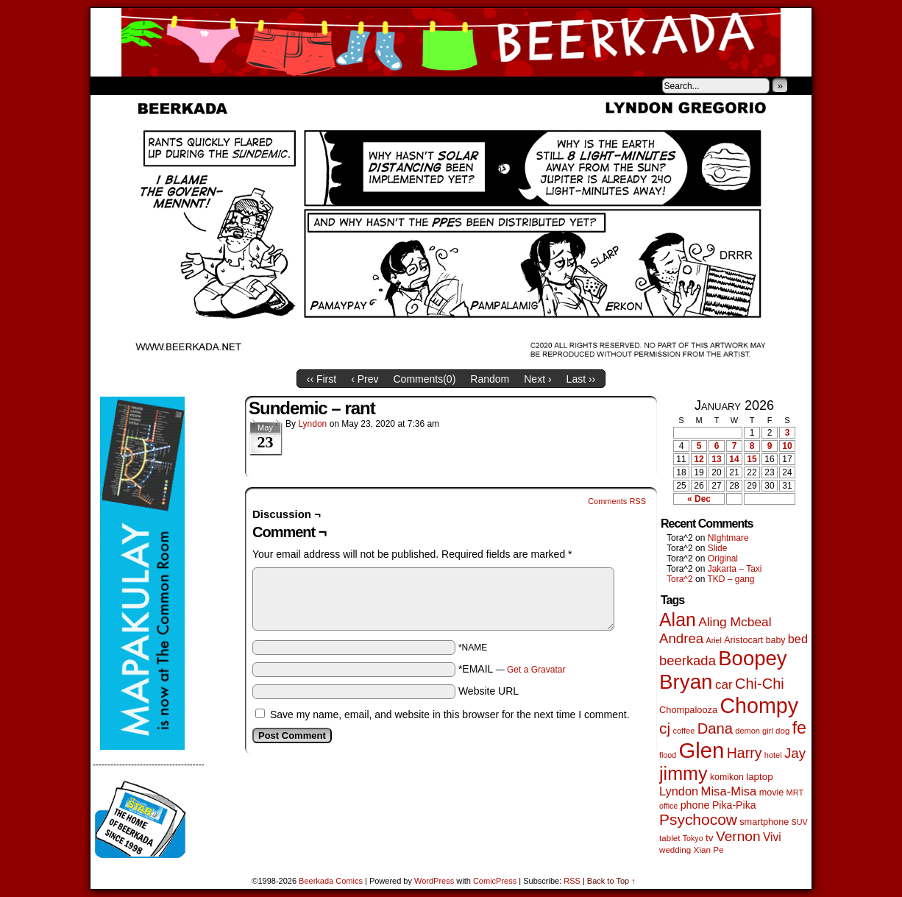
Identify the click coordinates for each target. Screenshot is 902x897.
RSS (572, 880)
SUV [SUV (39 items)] (800, 822)
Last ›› (581, 379)
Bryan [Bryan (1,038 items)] (686, 681)
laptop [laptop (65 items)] (759, 776)
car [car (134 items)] (724, 685)
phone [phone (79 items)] (695, 805)
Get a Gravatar (536, 669)
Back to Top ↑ (611, 880)
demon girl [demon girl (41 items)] (754, 730)
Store (200, 85)
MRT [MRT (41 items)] (795, 792)
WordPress (434, 880)
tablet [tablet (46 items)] (669, 838)
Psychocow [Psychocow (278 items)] (698, 819)
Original (723, 558)
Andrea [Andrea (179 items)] (681, 638)
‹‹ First (321, 379)
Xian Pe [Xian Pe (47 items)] (709, 849)
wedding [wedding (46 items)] (675, 849)
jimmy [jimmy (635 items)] (683, 773)
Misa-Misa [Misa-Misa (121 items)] (729, 791)
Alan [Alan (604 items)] (677, 619)
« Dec (699, 499)
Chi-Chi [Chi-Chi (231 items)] (759, 684)
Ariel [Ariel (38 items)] (714, 640)
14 (734, 459)
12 (698, 459)
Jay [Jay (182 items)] (795, 753)
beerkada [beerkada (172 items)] (687, 660)
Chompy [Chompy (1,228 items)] (759, 705)
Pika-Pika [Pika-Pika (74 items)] (734, 805)
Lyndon (312, 424)
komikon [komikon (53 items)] (727, 777)
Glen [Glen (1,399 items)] (701, 750)
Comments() (425, 379)
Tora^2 (680, 579)
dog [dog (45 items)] (782, 730)
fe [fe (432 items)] (799, 727)
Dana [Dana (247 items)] (715, 728)
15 (751, 459)
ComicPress (494, 880)
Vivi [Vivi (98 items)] (772, 837)
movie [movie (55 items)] (771, 792)
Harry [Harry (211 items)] (744, 753)
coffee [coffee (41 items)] (683, 730)
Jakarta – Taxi (735, 569)
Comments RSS (617, 501)
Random (489, 379)
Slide (718, 548)
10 (787, 446)
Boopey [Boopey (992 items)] (752, 658)
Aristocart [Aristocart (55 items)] (743, 640)
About (154, 85)
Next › (537, 379)
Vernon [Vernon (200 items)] (738, 836)
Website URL (488, 691)
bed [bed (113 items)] (798, 638)
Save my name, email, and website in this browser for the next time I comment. (450, 714)
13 (716, 459)
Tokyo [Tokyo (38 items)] (693, 838)
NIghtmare (728, 538)
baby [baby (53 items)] (776, 640)
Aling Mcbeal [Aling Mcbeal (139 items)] (734, 621)
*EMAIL (512, 669)
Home (111, 85)
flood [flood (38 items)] (667, 755)
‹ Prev (364, 379)
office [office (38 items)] (668, 805)
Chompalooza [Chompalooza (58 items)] (688, 709)
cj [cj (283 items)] (664, 728)
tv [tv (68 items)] (710, 837)
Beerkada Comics (451, 42)
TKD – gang (730, 579)
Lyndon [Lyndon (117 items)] (678, 791)
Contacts (256, 85)
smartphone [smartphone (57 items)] (764, 822)
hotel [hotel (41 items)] (773, 755)
